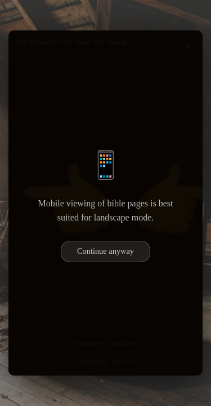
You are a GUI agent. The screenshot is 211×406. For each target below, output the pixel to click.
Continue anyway (105, 250)
